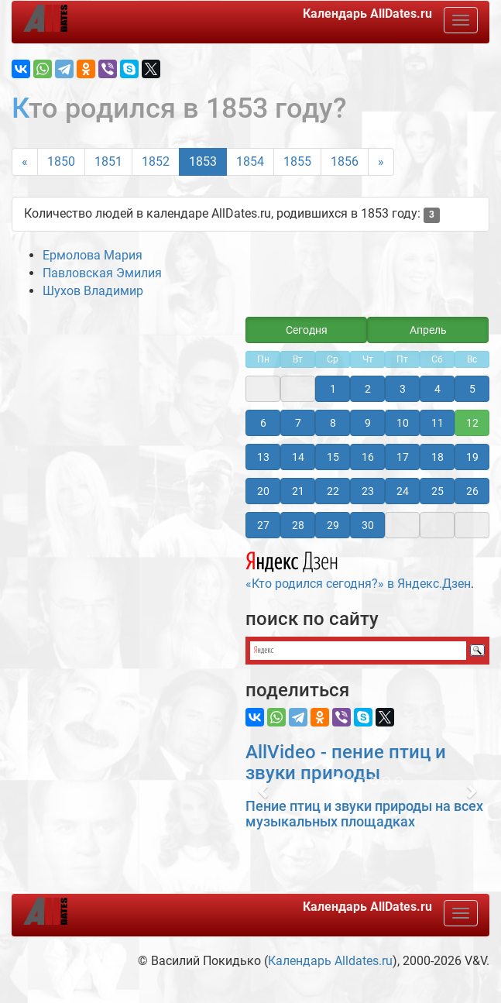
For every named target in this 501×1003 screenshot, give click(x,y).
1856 (345, 161)
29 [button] (333, 525)
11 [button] (437, 423)
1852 (156, 161)
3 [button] (403, 389)
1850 (61, 161)
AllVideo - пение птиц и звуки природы (345, 762)
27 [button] (263, 525)
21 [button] (298, 491)
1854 (250, 161)
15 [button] (333, 457)
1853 (203, 161)
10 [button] (402, 423)
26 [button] (472, 491)
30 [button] (368, 525)
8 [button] (333, 423)
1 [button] (333, 389)
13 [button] (263, 457)
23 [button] (368, 491)
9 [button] (368, 423)
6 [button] (263, 423)
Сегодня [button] (307, 330)
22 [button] (333, 491)
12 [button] (472, 423)
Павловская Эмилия (102, 273)
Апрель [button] (428, 330)
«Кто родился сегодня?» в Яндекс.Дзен (358, 568)
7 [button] (298, 423)
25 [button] (437, 491)
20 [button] (263, 491)
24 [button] (402, 491)
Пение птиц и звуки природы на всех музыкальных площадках (364, 814)
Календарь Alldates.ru (330, 960)
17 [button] (402, 457)
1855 (297, 161)
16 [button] (368, 457)
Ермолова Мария (92, 255)
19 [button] (472, 457)
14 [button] (298, 457)
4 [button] (437, 389)
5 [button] (472, 389)
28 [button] (298, 525)
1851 (108, 161)
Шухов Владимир (93, 290)
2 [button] (368, 389)
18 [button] (437, 457)
